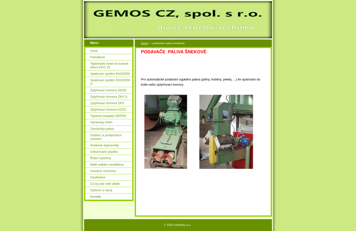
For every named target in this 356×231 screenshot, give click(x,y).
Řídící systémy (100, 158)
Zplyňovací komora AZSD (108, 109)
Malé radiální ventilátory (107, 164)
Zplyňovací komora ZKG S (108, 96)
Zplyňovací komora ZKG (107, 103)
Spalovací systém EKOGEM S (110, 82)
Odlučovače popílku (104, 152)
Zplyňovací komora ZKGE (108, 90)
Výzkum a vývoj (101, 190)
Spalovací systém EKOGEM (110, 74)
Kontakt (95, 196)
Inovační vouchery (103, 171)
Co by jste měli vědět (105, 184)
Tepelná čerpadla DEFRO (108, 116)
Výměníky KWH (101, 122)
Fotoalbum (97, 57)
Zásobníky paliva (102, 129)
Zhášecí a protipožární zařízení (106, 137)
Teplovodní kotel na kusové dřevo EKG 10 (109, 65)
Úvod (144, 43)
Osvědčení (97, 177)
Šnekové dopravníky (104, 145)
